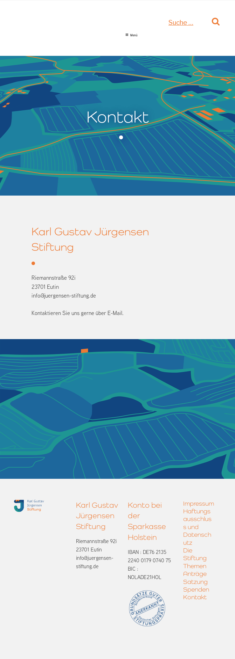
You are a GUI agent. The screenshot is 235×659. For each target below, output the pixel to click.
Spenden (196, 589)
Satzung (195, 581)
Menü (131, 35)
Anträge (195, 573)
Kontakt (195, 597)
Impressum (198, 503)
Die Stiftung (195, 554)
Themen (194, 566)
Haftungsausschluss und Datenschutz (197, 526)
